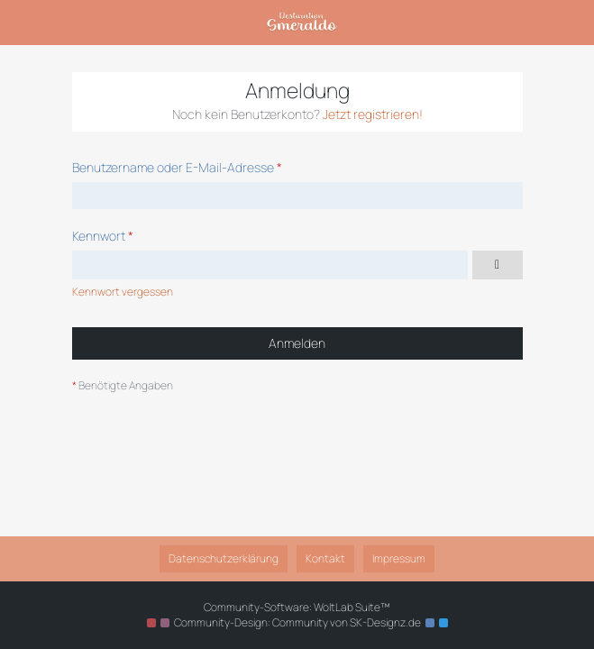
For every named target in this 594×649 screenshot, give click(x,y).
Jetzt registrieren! (373, 114)
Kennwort (98, 235)
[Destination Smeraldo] (302, 23)
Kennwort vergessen (122, 291)
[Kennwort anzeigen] (497, 265)
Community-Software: (297, 607)
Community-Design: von (297, 622)
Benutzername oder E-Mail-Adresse (173, 167)
